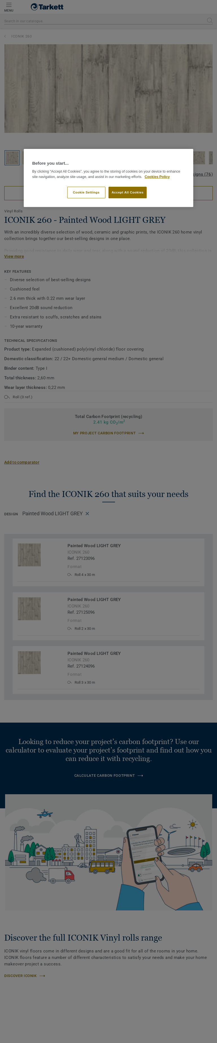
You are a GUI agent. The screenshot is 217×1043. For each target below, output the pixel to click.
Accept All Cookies (128, 192)
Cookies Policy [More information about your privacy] (157, 177)
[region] (108, 178)
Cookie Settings (86, 192)
